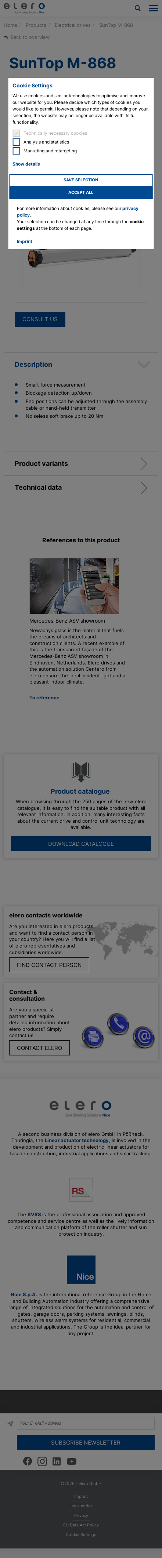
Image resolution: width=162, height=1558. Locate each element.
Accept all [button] (80, 192)
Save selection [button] (81, 180)
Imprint (24, 241)
